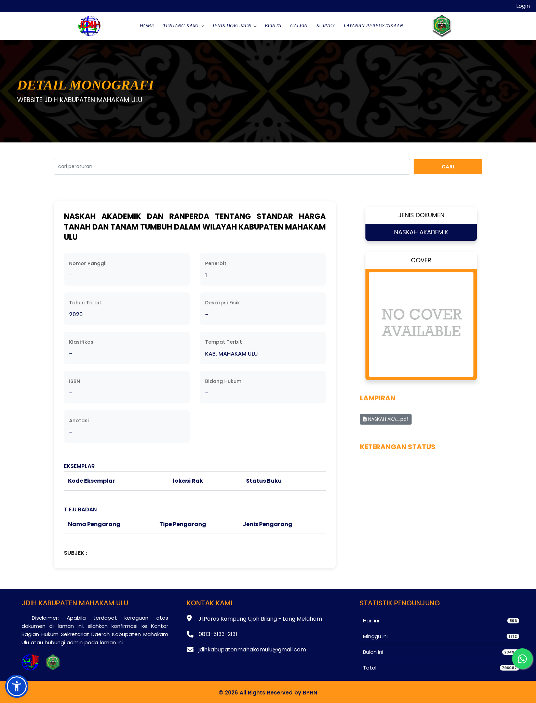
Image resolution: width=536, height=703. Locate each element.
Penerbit (216, 263)
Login (523, 6)
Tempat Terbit (223, 342)
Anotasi (79, 420)
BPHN (310, 692)
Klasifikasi (82, 342)
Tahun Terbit (85, 302)
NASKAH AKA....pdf (385, 419)
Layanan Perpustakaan (373, 25)
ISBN (74, 381)
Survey (326, 25)
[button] (17, 686)
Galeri (299, 25)
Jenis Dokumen (231, 25)
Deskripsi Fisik (222, 302)
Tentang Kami (181, 25)
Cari (448, 166)
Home (147, 25)
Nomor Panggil (88, 263)
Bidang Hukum (223, 381)
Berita (273, 25)
